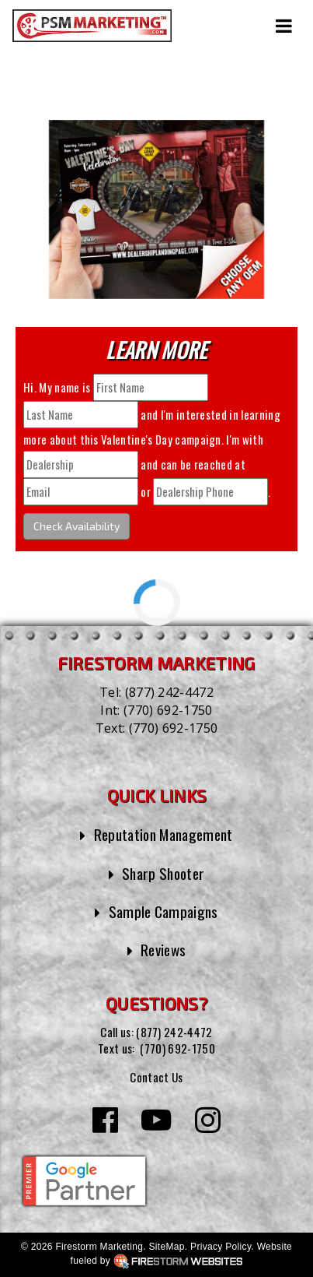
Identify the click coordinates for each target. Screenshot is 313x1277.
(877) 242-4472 (169, 692)
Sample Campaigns (163, 911)
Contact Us (156, 1076)
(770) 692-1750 (167, 710)
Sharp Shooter (163, 873)
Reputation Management (163, 834)
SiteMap (166, 1246)
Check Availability (76, 526)
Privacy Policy (220, 1246)
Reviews (163, 949)
